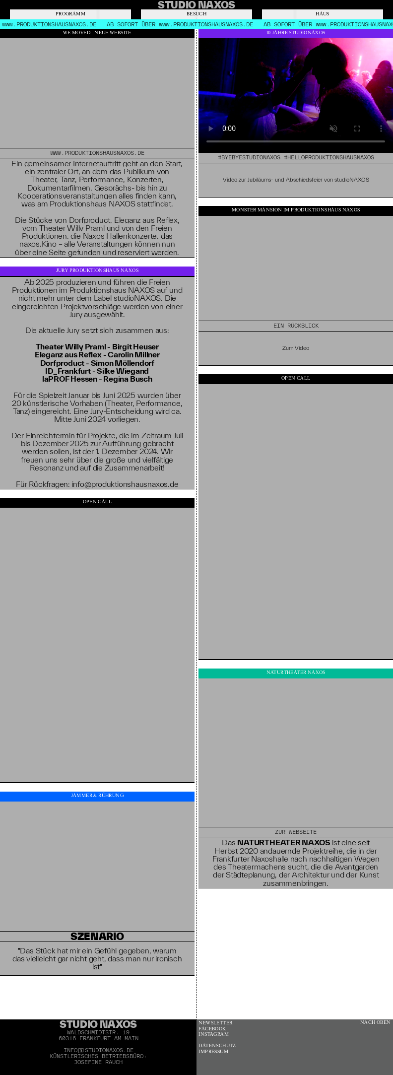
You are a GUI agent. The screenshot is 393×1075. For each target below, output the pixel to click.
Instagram (213, 1034)
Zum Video (295, 348)
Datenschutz (217, 1046)
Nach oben (375, 1022)
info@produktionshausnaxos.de (125, 483)
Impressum (213, 1052)
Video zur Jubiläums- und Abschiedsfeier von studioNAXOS (296, 180)
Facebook (212, 1029)
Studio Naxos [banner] (98, 1024)
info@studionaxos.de (98, 1050)
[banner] (196, 4)
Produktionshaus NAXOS (112, 289)
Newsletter (215, 1023)
